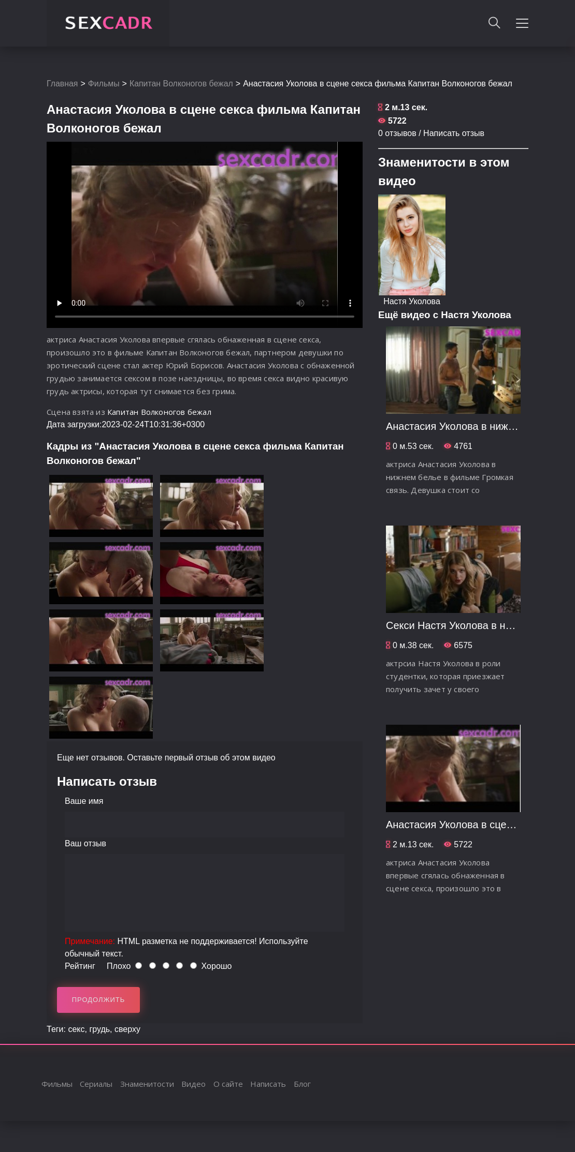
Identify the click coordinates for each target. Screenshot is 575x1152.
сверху (127, 1029)
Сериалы (96, 1084)
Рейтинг (80, 966)
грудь (99, 1029)
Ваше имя (84, 801)
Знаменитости (147, 1084)
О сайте (228, 1084)
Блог (302, 1084)
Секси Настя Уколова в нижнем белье (477, 625)
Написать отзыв (453, 133)
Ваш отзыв (85, 843)
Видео (193, 1084)
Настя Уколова (411, 301)
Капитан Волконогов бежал (182, 83)
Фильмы (104, 83)
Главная (62, 83)
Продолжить (98, 1000)
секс (76, 1029)
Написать (268, 1084)
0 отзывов (397, 133)
